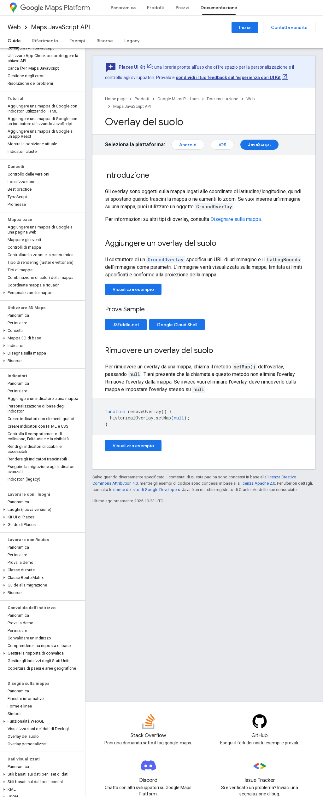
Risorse (105, 40)
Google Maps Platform (178, 98)
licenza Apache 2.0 (258, 483)
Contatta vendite (289, 27)
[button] (41, 293)
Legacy (132, 40)
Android (188, 144)
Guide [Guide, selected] (14, 40)
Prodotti (155, 7)
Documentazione (222, 98)
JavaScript (259, 144)
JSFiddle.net (126, 324)
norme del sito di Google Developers (146, 489)
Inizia (244, 27)
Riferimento (45, 40)
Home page (115, 98)
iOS (222, 144)
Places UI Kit (132, 67)
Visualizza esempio (133, 289)
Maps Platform (55, 7)
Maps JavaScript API (60, 27)
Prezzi (182, 7)
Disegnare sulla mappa (235, 219)
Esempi (77, 40)
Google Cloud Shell (177, 324)
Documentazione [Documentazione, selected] (219, 7)
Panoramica (123, 7)
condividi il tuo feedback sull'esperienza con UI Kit (228, 77)
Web (14, 27)
